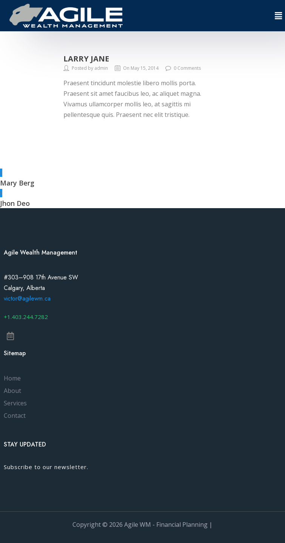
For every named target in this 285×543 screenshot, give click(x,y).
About (12, 391)
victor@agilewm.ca (27, 298)
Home (12, 378)
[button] (26, 317)
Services (15, 403)
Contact (15, 415)
